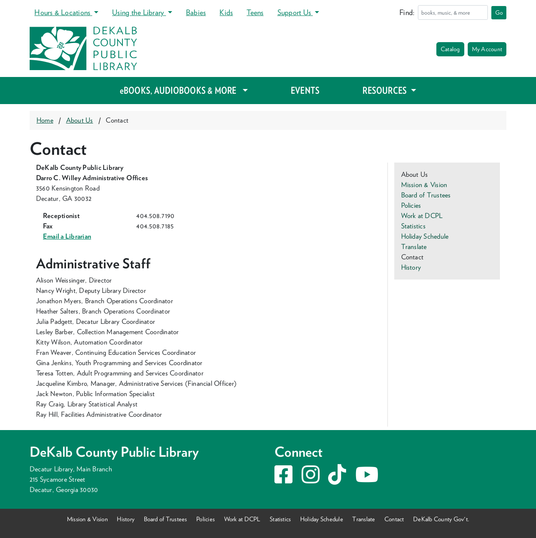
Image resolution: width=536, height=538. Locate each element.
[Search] (453, 12)
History (411, 267)
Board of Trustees (426, 195)
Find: (406, 12)
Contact (394, 519)
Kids (226, 12)
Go (499, 12)
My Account (487, 49)
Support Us (295, 12)
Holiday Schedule (425, 236)
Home (45, 120)
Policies (411, 205)
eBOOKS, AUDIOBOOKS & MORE (180, 90)
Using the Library (139, 12)
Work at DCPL (422, 216)
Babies (196, 12)
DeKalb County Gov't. (441, 519)
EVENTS (305, 90)
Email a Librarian (67, 236)
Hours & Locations (63, 12)
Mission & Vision (424, 185)
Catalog (450, 49)
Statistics (413, 226)
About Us (79, 120)
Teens (255, 12)
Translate (414, 247)
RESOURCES (385, 90)
